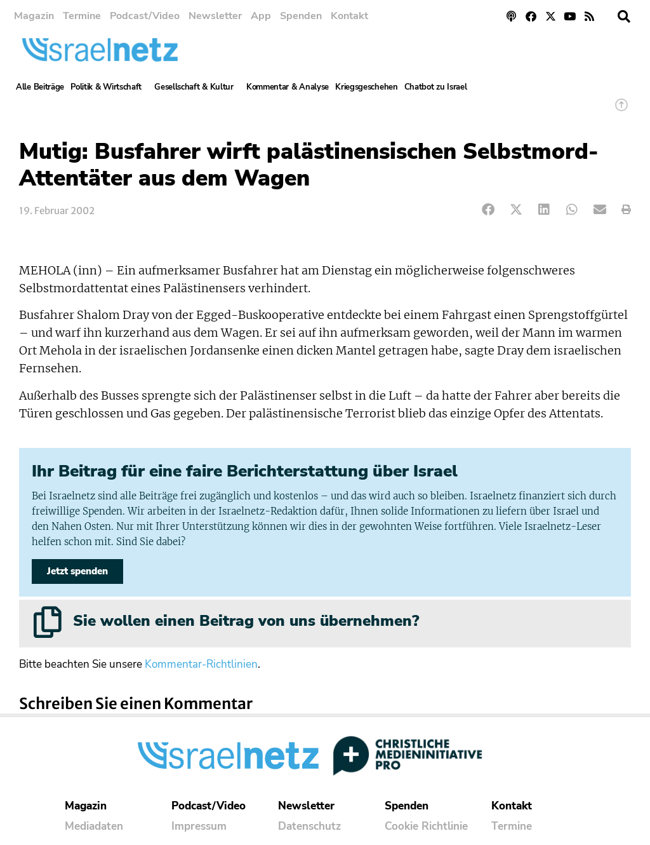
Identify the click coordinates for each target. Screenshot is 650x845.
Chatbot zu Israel (435, 87)
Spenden (301, 16)
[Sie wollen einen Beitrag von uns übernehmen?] (47, 622)
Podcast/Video (145, 16)
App (261, 16)
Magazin (34, 16)
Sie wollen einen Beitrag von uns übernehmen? (246, 621)
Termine (82, 16)
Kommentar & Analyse (287, 87)
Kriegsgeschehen (366, 87)
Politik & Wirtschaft (109, 87)
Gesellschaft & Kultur (197, 87)
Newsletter (215, 16)
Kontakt (349, 16)
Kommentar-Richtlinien (201, 664)
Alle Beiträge (40, 87)
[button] (624, 16)
